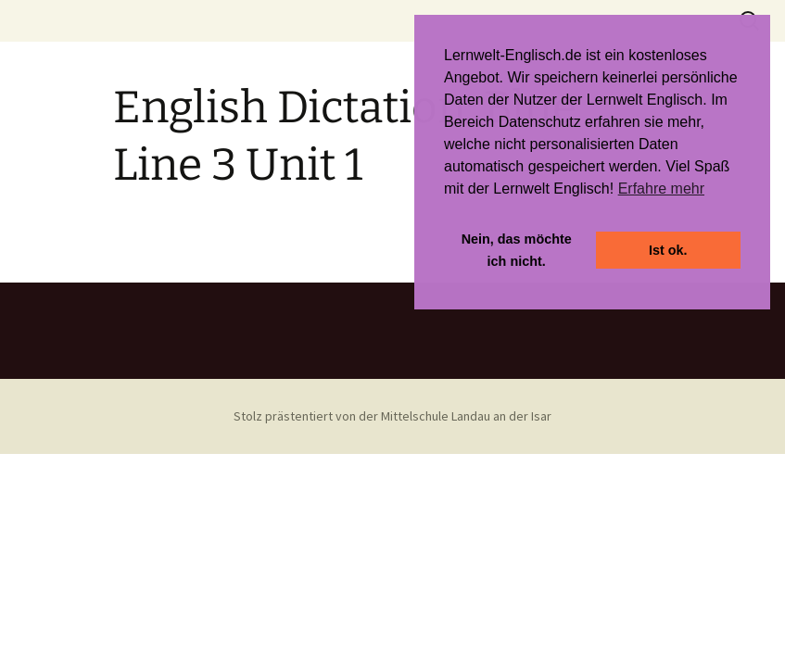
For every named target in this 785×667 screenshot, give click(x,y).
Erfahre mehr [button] (661, 188)
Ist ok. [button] (668, 250)
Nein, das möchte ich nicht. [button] (517, 250)
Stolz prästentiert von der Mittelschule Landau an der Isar (392, 416)
